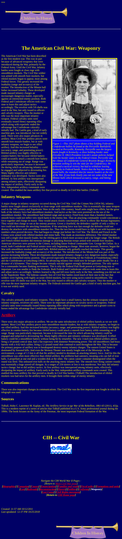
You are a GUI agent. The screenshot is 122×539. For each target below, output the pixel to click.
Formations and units (107, 486)
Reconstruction (47, 489)
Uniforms (84, 489)
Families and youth (68, 486)
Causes (35, 486)
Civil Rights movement (68, 492)
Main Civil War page (66, 483)
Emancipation (48, 486)
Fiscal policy (87, 486)
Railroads (32, 489)
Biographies (9, 486)
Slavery (62, 489)
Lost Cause (48, 492)
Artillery (8, 315)
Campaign (23, 486)
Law (22, 489)
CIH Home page (66, 495)
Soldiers (72, 489)
